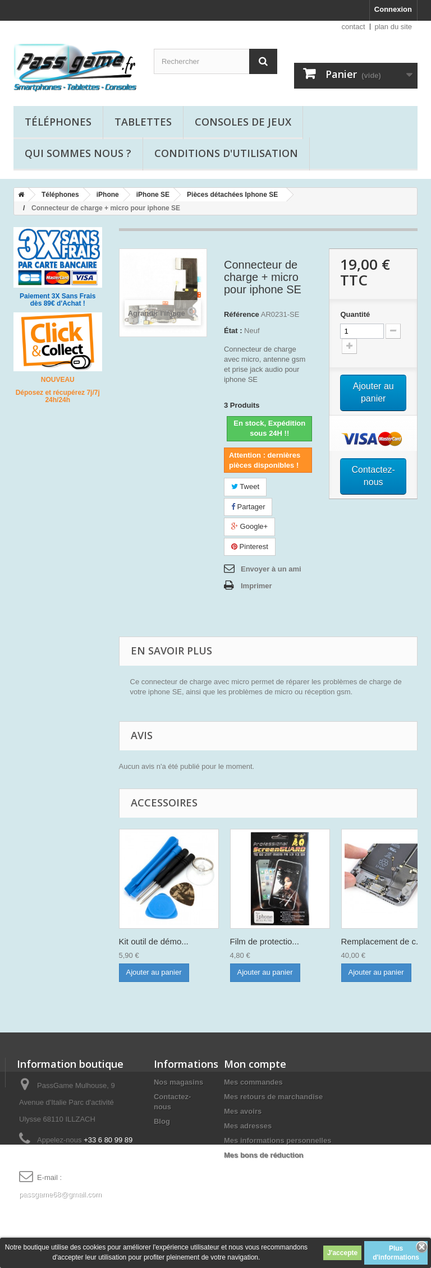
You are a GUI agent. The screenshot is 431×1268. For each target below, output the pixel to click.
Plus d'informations (396, 1252)
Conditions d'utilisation (226, 153)
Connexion (393, 9)
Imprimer (256, 586)
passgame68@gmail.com (60, 1194)
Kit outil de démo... (154, 941)
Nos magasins (178, 1082)
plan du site (393, 26)
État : (233, 330)
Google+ (249, 526)
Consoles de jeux (243, 121)
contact (353, 26)
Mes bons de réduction (264, 1155)
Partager (248, 506)
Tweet (245, 486)
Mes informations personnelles (277, 1140)
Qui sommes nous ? (78, 153)
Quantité (355, 314)
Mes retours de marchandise (273, 1096)
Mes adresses (248, 1126)
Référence (241, 314)
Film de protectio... (264, 941)
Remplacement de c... (382, 941)
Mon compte (255, 1064)
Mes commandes (253, 1082)
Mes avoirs (243, 1111)
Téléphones (58, 121)
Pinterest (249, 546)
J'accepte (342, 1253)
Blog (162, 1121)
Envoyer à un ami (271, 569)
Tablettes (143, 121)
